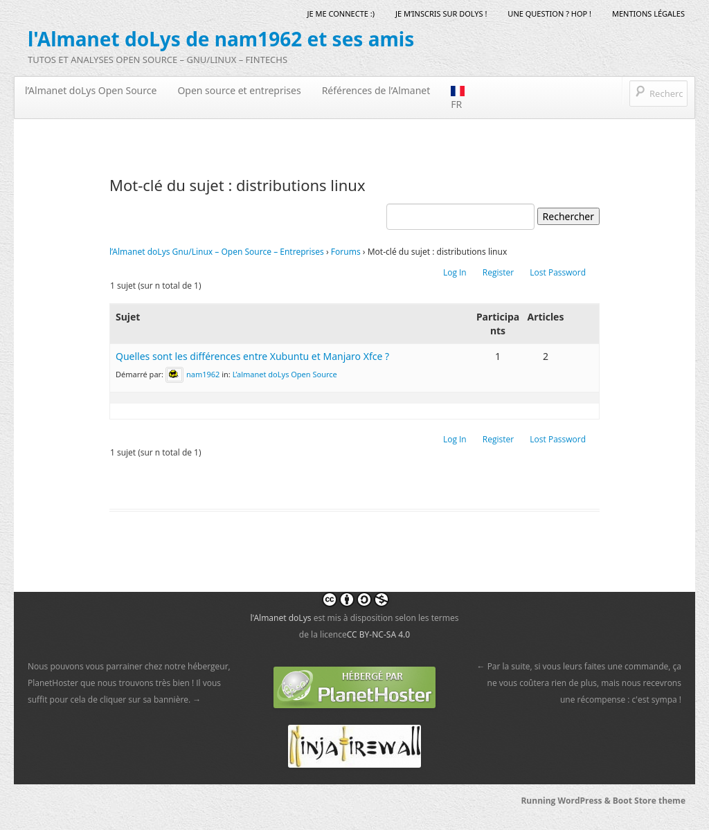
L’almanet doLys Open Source (285, 373)
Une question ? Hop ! (549, 13)
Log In (455, 272)
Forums (346, 252)
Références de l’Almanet (376, 90)
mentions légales (648, 13)
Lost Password (558, 272)
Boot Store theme (649, 800)
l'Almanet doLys (280, 618)
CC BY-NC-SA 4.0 (378, 634)
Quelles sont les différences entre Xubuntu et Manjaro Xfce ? (252, 356)
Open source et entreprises (238, 90)
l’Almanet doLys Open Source (90, 90)
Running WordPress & (566, 800)
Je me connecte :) (341, 13)
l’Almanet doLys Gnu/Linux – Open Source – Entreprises (216, 252)
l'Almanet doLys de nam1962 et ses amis (221, 39)
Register (498, 272)
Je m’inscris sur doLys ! (441, 13)
